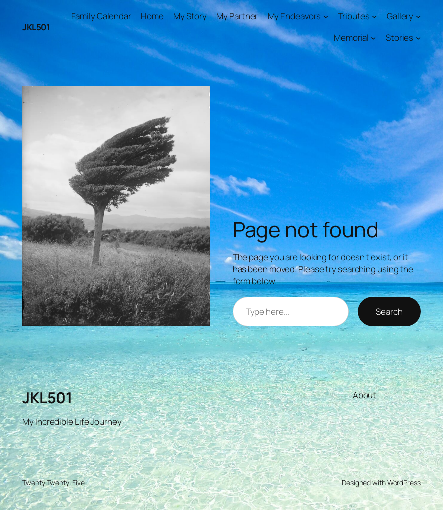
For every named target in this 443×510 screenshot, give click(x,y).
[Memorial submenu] (373, 37)
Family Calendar (101, 16)
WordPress (404, 482)
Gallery (400, 16)
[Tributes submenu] (374, 16)
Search (389, 311)
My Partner (237, 16)
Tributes (354, 16)
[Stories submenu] (418, 37)
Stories (399, 37)
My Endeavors (294, 16)
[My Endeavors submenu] (325, 16)
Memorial (351, 37)
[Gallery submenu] (418, 16)
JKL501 (35, 27)
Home (152, 16)
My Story (190, 16)
